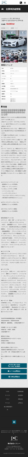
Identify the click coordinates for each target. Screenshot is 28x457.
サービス (7, 395)
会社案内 (20, 395)
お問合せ (20, 403)
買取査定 (20, 399)
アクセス (7, 403)
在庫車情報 (20, 391)
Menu (25, 3)
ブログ (7, 399)
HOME (7, 391)
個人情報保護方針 (8, 408)
